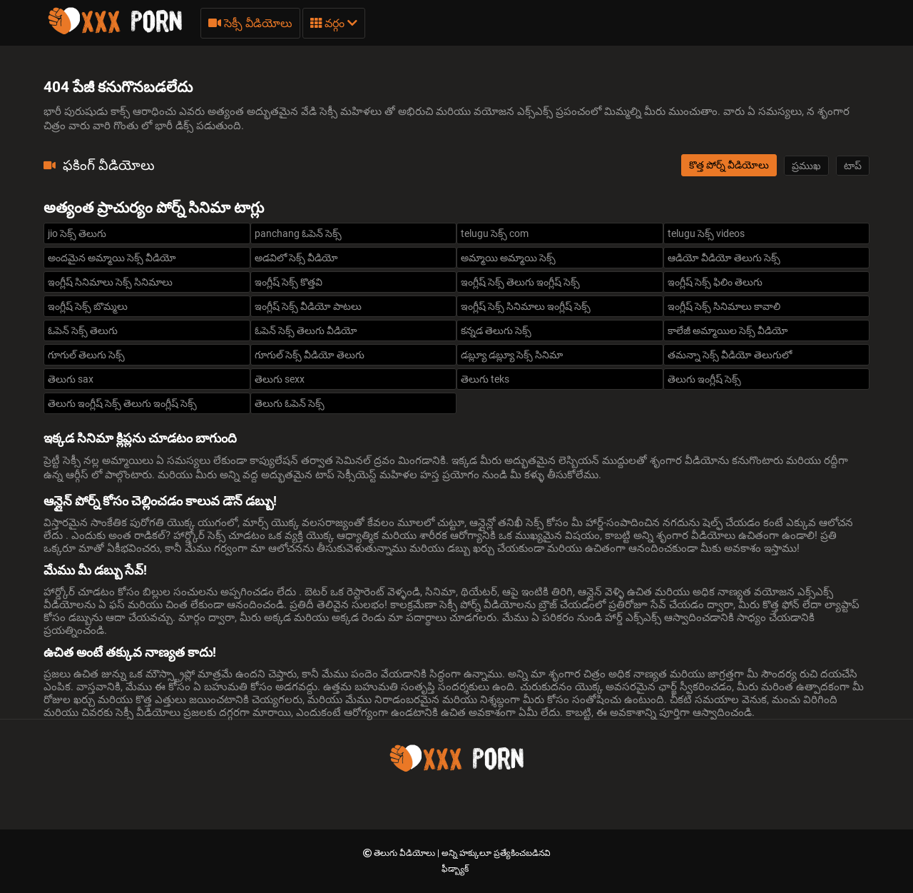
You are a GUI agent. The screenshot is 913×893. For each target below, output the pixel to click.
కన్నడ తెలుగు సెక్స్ (496, 330)
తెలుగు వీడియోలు (405, 853)
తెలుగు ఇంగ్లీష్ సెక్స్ (704, 379)
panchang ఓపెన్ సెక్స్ (298, 233)
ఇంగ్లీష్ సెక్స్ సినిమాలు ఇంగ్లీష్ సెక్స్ (526, 306)
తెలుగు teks (485, 379)
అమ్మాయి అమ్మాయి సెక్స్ (508, 257)
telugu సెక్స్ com (495, 233)
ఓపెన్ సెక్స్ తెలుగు (83, 330)
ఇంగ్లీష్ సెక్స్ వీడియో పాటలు (308, 306)
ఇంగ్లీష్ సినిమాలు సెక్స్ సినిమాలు (110, 282)
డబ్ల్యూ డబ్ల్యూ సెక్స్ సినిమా (512, 354)
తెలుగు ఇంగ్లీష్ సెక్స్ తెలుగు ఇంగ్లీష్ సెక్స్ (122, 403)
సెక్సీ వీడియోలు (250, 23)
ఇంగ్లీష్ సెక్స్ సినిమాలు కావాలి (724, 306)
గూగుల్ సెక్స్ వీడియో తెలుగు (309, 354)
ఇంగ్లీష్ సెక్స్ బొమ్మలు (88, 306)
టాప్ (853, 165)
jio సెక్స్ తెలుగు (77, 233)
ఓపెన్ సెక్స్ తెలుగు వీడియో (306, 330)
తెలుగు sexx (280, 379)
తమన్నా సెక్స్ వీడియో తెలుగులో (730, 354)
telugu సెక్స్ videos (706, 233)
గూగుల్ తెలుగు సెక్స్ (86, 354)
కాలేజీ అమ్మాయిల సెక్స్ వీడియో (728, 330)
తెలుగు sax (70, 379)
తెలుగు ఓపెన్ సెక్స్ (290, 403)
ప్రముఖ (806, 165)
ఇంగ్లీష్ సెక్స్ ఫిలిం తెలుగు (715, 282)
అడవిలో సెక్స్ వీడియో (296, 257)
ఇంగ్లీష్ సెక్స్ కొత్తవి (288, 282)
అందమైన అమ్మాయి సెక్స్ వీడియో (112, 257)
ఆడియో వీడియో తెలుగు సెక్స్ (724, 257)
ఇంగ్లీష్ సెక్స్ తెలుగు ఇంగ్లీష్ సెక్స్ (520, 282)
